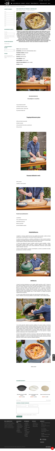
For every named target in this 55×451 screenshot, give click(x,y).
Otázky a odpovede (26, 435)
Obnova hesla (19, 425)
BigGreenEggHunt (7, 55)
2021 (5, 21)
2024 (5, 15)
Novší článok (48, 400)
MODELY (23, 3)
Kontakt (26, 436)
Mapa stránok (35, 426)
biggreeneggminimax (8, 56)
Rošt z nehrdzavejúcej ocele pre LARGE (33, 395)
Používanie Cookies (26, 430)
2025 (5, 13)
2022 (5, 19)
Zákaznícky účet (19, 426)
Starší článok (18, 400)
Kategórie (34, 422)
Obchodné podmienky (26, 423)
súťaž (12, 55)
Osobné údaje (19, 427)
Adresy (18, 428)
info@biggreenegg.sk (45, 436)
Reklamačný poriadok (26, 425)
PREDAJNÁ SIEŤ (43, 3)
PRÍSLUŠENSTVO (34, 3)
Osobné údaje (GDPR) (27, 428)
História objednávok (18, 430)
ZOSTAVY (28, 3)
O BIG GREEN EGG (17, 3)
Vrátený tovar (19, 432)
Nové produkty (35, 424)
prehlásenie (35, 414)
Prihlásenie (18, 423)
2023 (5, 17)
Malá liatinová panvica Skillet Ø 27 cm (22, 395)
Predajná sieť (27, 431)
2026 (5, 11)
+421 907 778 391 (47, 434)
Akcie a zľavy (34, 425)
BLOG (49, 3)
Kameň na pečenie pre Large (45, 394)
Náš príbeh (26, 432)
